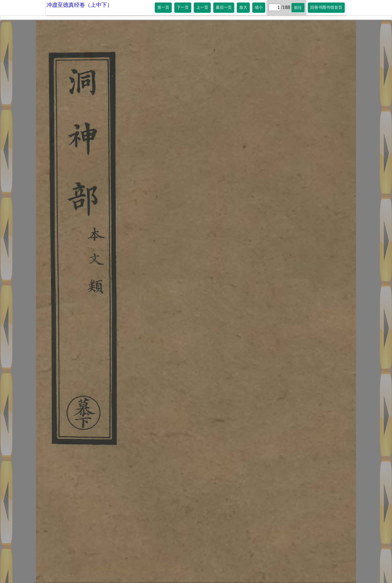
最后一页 (224, 7)
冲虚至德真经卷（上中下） (79, 5)
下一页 (183, 7)
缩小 (259, 7)
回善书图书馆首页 (326, 7)
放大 (243, 7)
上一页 (202, 7)
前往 (298, 8)
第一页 (163, 7)
